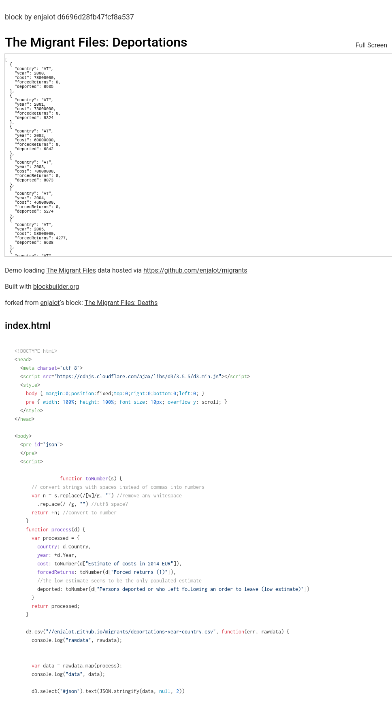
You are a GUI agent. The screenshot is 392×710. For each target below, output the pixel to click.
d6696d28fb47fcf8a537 (95, 17)
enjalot (44, 17)
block (13, 17)
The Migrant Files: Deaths (121, 303)
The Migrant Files (71, 270)
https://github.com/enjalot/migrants (195, 270)
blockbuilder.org (56, 286)
